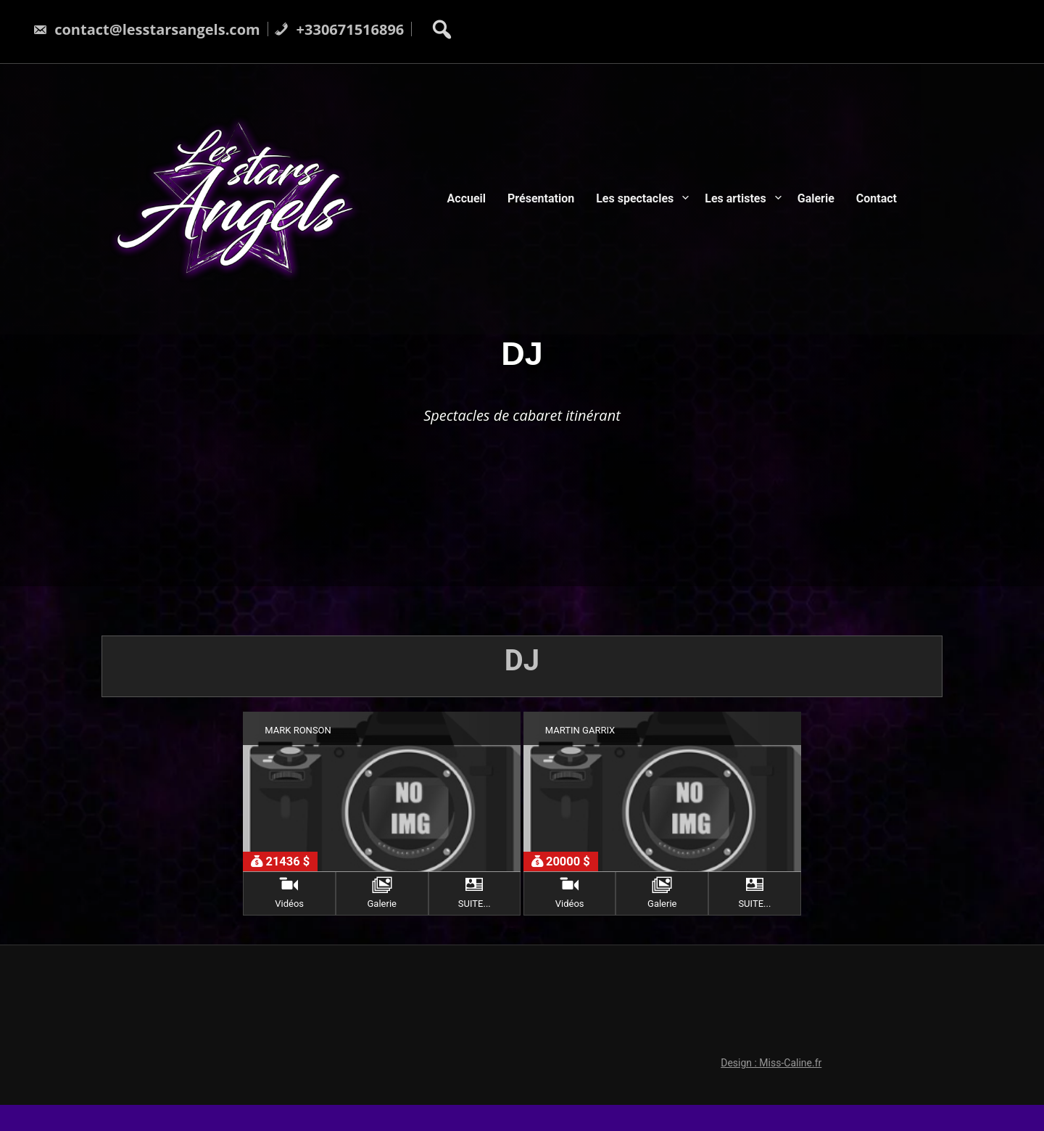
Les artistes (735, 198)
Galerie (816, 198)
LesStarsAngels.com (568, 1088)
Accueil (466, 198)
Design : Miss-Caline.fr (779, 970)
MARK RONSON (298, 730)
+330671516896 (339, 29)
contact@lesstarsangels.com (146, 29)
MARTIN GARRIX (580, 730)
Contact (876, 198)
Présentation (541, 198)
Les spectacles (635, 198)
